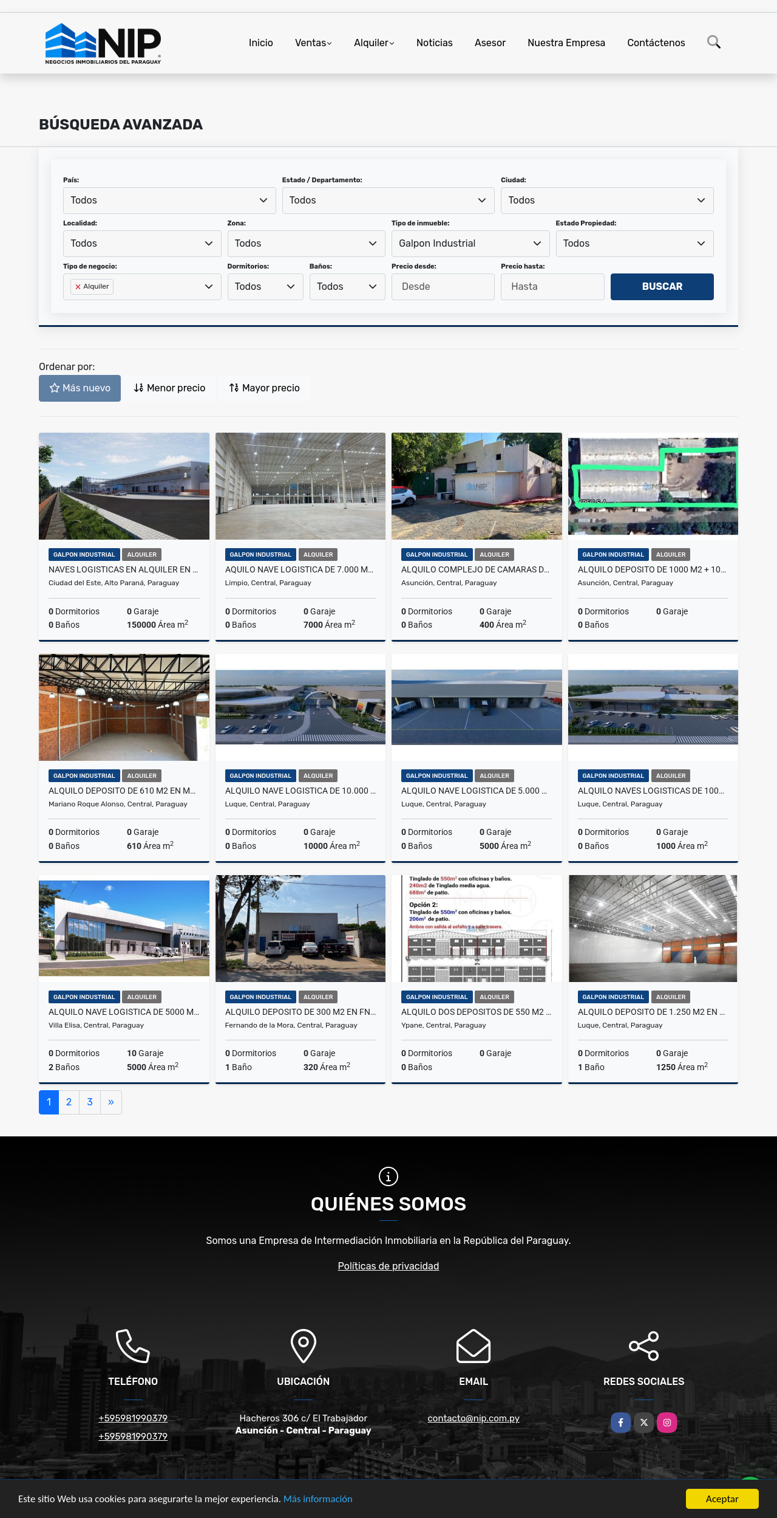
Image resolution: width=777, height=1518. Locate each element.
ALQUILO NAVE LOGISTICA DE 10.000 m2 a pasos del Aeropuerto (300, 790)
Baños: (321, 266)
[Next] (111, 1102)
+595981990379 (133, 1418)
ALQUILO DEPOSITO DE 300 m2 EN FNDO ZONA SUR (300, 1012)
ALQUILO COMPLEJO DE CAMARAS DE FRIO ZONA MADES (476, 569)
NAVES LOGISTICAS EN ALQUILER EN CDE (124, 569)
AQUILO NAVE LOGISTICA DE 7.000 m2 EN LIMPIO (300, 569)
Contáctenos (656, 43)
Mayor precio (264, 388)
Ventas (310, 43)
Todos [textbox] (83, 200)
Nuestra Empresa (566, 43)
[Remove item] (79, 287)
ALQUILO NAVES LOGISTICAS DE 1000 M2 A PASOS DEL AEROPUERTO (653, 790)
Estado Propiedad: (586, 223)
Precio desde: (414, 266)
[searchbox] (74, 306)
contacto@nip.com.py (474, 1418)
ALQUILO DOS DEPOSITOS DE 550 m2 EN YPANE (476, 1012)
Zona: (237, 223)
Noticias (434, 43)
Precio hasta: (523, 266)
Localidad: (80, 223)
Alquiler (371, 43)
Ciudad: (513, 180)
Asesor (490, 43)
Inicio (261, 43)
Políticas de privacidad (388, 1266)
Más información (323, 1500)
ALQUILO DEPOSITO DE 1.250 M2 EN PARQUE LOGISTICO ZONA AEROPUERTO (653, 1012)
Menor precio (169, 388)
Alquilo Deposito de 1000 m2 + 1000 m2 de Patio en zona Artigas (653, 569)
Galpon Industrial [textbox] (437, 243)
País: (71, 180)
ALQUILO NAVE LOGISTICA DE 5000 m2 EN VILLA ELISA (124, 1012)
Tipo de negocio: (90, 266)
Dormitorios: (249, 266)
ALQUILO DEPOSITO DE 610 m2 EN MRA (124, 790)
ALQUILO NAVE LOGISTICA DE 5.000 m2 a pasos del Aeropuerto (476, 790)
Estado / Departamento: (322, 180)
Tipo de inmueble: (420, 223)
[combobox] (169, 200)
